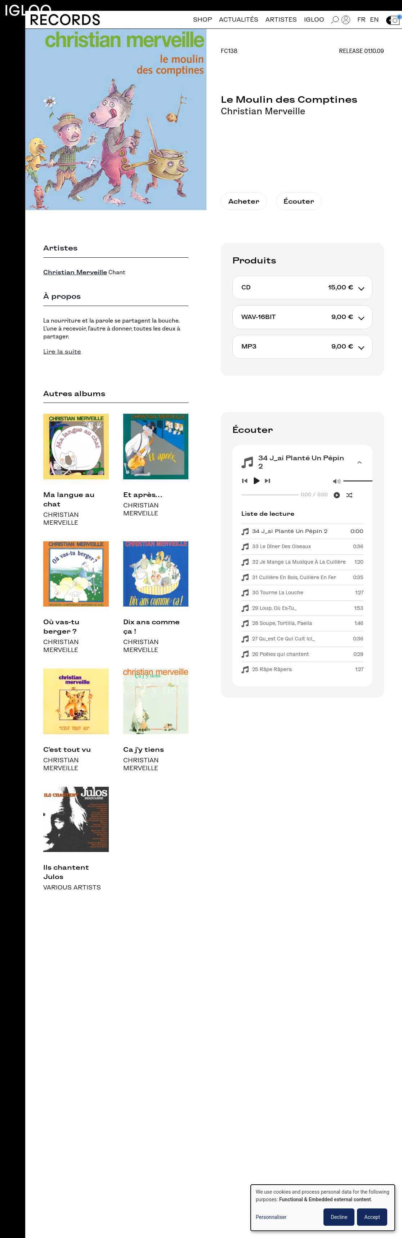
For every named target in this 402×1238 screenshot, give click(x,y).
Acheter (243, 201)
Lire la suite (62, 352)
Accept (372, 1217)
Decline (339, 1217)
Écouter (298, 201)
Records (65, 20)
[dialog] (323, 1208)
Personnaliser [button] (271, 1217)
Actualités (238, 20)
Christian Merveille (263, 111)
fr (361, 20)
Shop (202, 20)
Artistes (281, 20)
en (374, 20)
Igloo (28, 10)
